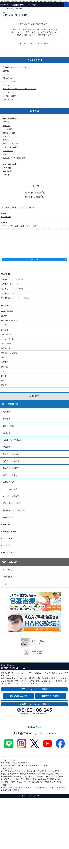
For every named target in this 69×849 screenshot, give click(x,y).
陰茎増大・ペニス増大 (12, 461)
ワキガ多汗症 (8, 552)
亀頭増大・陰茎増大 (9, 353)
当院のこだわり (9, 78)
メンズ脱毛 (7, 545)
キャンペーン (6, 334)
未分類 (3, 371)
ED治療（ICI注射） (10, 531)
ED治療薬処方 (8, 517)
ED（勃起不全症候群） (10, 320)
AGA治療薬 (7, 171)
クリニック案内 (9, 82)
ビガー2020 (7, 538)
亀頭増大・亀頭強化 (11, 454)
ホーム (3, 8)
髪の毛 (3, 385)
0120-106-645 (6, 217)
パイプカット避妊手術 (12, 496)
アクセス (6, 85)
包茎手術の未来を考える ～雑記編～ (16, 298)
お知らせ (4, 330)
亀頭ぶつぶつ (6, 348)
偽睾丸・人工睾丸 (10, 475)
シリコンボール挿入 (10, 147)
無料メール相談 (33, 787)
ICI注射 (4, 325)
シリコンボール (7, 339)
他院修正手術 (8, 482)
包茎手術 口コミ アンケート (13, 284)
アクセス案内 (42, 765)
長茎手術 (6, 140)
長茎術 (3, 376)
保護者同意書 (8, 99)
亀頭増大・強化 (9, 133)
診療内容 (6, 71)
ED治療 (4, 316)
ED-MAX (6, 524)
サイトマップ (8, 92)
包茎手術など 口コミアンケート (16, 293)
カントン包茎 (8, 426)
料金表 (5, 74)
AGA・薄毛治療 (7, 311)
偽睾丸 (5, 154)
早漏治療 (6, 447)
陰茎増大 (6, 136)
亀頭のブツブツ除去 (10, 144)
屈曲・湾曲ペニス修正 (12, 503)
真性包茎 (6, 433)
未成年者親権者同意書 (11, 790)
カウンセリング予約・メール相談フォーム (19, 89)
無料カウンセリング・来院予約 (14, 787)
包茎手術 (6, 122)
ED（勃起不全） (9, 129)
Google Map (34, 259)
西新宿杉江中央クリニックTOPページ (17, 67)
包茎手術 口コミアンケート (12, 279)
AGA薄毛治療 (34, 782)
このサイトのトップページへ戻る (36, 43)
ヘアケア (6, 175)
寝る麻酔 (4, 367)
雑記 (3, 381)
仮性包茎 (6, 419)
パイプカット (8, 151)
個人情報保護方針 (9, 96)
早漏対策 (6, 126)
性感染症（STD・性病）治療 (14, 158)
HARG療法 (7, 168)
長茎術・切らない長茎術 (12, 440)
